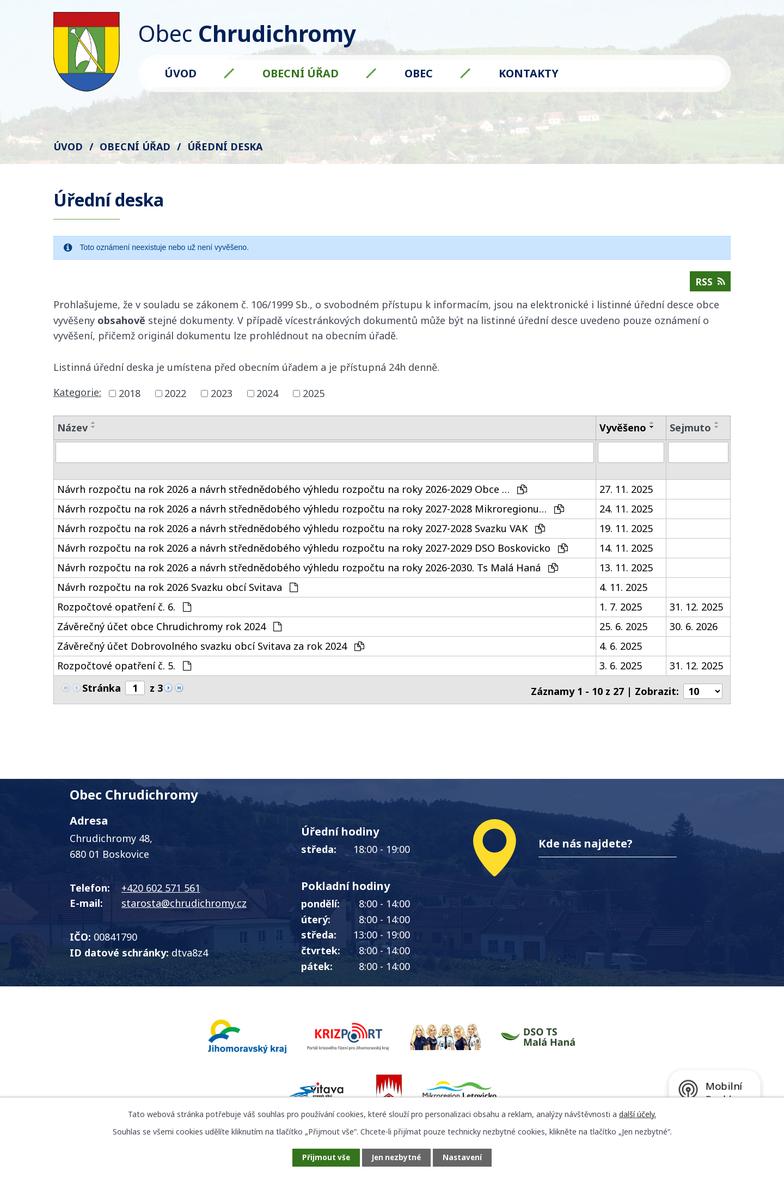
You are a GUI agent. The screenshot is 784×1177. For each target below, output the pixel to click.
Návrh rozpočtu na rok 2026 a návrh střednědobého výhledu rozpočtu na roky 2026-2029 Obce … (292, 497)
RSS (710, 283)
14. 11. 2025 (626, 556)
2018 (129, 395)
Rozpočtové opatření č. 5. (124, 674)
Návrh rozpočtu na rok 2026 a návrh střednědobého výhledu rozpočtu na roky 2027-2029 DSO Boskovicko (312, 556)
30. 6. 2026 (694, 635)
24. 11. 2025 (626, 517)
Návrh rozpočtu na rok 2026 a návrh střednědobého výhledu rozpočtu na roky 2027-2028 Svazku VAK (301, 537)
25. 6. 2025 (623, 635)
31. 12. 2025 (696, 615)
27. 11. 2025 (626, 497)
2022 (175, 395)
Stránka (101, 696)
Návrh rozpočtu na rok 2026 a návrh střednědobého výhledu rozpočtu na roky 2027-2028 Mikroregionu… (310, 517)
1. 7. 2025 (620, 615)
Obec (419, 73)
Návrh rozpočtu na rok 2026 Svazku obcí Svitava (177, 595)
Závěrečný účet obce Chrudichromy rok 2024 (169, 635)
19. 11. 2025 (626, 537)
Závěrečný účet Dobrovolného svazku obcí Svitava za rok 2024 (210, 654)
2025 (313, 395)
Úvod (180, 73)
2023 (221, 395)
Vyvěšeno (622, 429)
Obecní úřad (300, 73)
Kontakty (529, 73)
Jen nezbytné (396, 1157)
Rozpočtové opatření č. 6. (124, 615)
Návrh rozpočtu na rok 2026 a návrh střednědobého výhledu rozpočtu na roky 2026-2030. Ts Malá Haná (307, 576)
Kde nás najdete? (585, 849)
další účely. (637, 1113)
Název (72, 429)
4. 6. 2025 (620, 654)
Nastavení (468, 1157)
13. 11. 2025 (626, 576)
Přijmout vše (321, 1157)
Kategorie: (77, 394)
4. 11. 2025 (623, 595)
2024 (267, 395)
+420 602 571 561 (160, 893)
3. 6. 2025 (620, 674)
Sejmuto (690, 429)
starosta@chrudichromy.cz (184, 909)
